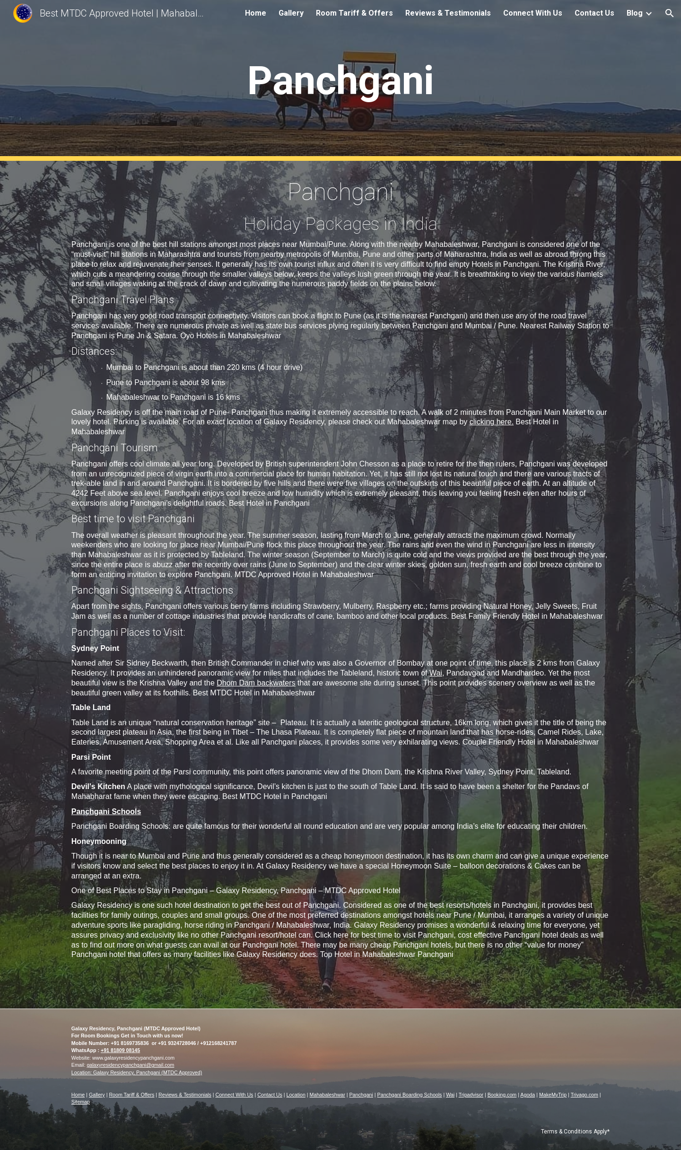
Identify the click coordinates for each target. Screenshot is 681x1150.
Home (78, 1094)
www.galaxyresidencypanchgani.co (131, 1058)
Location (296, 1094)
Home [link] (255, 13)
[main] (340, 80)
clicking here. (492, 422)
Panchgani (361, 1094)
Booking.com (502, 1094)
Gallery (97, 1094)
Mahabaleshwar (327, 1094)
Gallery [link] (291, 13)
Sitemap (80, 1102)
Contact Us (269, 1094)
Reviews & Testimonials (184, 1094)
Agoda (527, 1094)
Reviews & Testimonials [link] (448, 13)
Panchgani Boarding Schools (409, 1094)
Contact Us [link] (594, 13)
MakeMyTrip (553, 1094)
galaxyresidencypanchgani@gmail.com (130, 1065)
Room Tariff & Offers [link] (354, 13)
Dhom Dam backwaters (256, 683)
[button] (669, 13)
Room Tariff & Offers (131, 1094)
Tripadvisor (471, 1094)
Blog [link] (635, 13)
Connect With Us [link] (532, 13)
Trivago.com (584, 1094)
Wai (435, 673)
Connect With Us (234, 1094)
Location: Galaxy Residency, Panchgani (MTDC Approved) (136, 1072)
